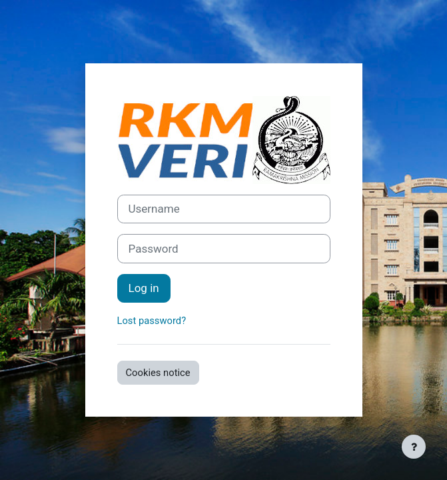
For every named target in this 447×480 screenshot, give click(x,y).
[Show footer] (414, 447)
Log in (144, 288)
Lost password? (152, 321)
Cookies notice (158, 373)
